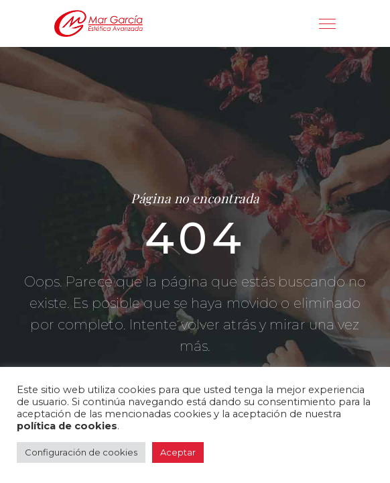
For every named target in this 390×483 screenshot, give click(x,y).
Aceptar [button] (178, 452)
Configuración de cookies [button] (81, 452)
